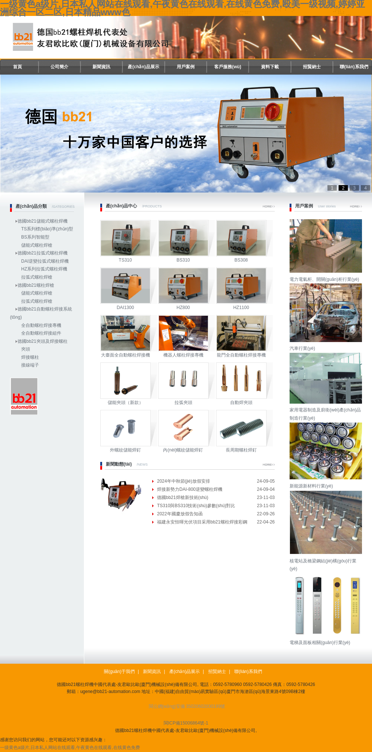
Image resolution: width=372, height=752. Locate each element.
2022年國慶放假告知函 (180, 513)
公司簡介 (59, 66)
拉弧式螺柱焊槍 (36, 277)
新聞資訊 (101, 66)
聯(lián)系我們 (354, 66)
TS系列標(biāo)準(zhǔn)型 (47, 228)
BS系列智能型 (35, 237)
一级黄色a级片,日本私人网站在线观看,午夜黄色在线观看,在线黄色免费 (70, 747)
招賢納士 (312, 66)
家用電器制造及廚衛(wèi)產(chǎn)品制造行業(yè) (327, 410)
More (269, 206)
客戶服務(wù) (227, 66)
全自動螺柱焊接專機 (41, 325)
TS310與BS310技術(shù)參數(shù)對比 (196, 505)
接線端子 (30, 365)
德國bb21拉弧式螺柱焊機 (42, 253)
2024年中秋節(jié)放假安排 (183, 481)
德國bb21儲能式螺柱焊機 (42, 221)
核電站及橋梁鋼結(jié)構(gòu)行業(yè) (327, 560)
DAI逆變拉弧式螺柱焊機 (45, 261)
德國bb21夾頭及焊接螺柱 (42, 341)
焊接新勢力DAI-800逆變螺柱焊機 (189, 489)
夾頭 (25, 349)
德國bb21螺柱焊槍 (35, 285)
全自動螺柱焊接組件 (41, 333)
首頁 (17, 66)
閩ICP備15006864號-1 (186, 723)
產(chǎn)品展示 (143, 66)
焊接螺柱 (30, 357)
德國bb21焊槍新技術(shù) (182, 497)
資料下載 (270, 66)
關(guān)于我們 (119, 671)
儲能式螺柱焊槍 (36, 245)
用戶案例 (186, 66)
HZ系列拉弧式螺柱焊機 (44, 269)
